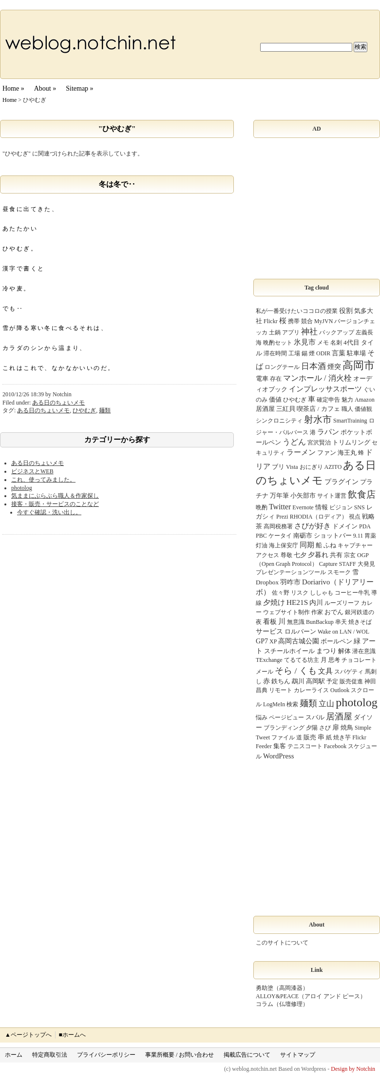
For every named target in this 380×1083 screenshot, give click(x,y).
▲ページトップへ (28, 1034)
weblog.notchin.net (254, 1068)
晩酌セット (277, 342)
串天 (341, 622)
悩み (261, 717)
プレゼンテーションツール (291, 572)
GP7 (262, 641)
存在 (276, 378)
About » (45, 88)
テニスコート (305, 746)
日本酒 (313, 366)
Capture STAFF (337, 564)
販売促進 (351, 681)
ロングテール (282, 367)
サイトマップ (297, 1054)
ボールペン (336, 641)
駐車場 (356, 353)
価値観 (363, 409)
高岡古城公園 (298, 641)
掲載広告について (247, 1054)
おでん (333, 612)
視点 (355, 516)
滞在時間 (275, 353)
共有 (336, 555)
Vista (292, 467)
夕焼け (274, 602)
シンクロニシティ (279, 420)
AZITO (333, 467)
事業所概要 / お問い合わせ (179, 1054)
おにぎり (311, 467)
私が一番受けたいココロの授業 (297, 311)
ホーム (13, 1054)
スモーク (339, 572)
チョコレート (359, 660)
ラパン (328, 431)
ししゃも (321, 592)
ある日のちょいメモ (58, 402)
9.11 (358, 535)
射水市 (318, 419)
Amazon (365, 399)
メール (264, 671)
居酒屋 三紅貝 (275, 408)
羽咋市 (290, 582)
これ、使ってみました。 (43, 479)
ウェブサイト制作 (286, 612)
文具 (325, 671)
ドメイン (345, 526)
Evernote (302, 507)
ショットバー (333, 535)
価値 (275, 399)
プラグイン (341, 481)
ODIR (323, 353)
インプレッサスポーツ (325, 389)
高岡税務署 (278, 526)
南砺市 (302, 535)
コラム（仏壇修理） (282, 1004)
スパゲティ (348, 671)
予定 (332, 681)
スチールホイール (289, 651)
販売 (310, 737)
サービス (269, 631)
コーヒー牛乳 (352, 592)
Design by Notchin (353, 1068)
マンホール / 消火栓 (317, 378)
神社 (309, 331)
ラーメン (301, 452)
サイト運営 (331, 495)
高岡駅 (315, 681)
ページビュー (286, 717)
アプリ (291, 332)
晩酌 (261, 507)
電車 (262, 378)
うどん (294, 442)
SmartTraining (350, 420)
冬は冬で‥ (117, 184)
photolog (21, 487)
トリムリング (351, 442)
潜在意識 (364, 651)
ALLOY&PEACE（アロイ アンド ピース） (311, 996)
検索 (292, 704)
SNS (359, 507)
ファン (326, 452)
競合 (307, 321)
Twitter (280, 507)
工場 (294, 353)
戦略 (368, 516)
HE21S (297, 602)
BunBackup (320, 622)
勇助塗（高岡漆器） (282, 988)
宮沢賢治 (319, 442)
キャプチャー (355, 545)
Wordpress (313, 1068)
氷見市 (305, 342)
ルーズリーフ (342, 603)
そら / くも (296, 671)
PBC (261, 535)
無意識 (295, 622)
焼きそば (360, 622)
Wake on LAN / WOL (343, 631)
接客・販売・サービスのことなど (55, 504)
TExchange (269, 660)
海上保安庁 (283, 545)
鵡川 (298, 681)
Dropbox (267, 582)
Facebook (335, 746)
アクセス (267, 555)
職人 (347, 409)
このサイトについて (282, 942)
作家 (317, 612)
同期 (307, 545)
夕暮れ (318, 555)
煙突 (334, 366)
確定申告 (328, 399)
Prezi (282, 516)
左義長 (364, 332)
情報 (321, 507)
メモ (323, 342)
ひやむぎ (84, 410)
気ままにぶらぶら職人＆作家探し (55, 495)
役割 (346, 310)
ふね (329, 545)
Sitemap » (79, 88)
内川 (316, 602)
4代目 (351, 342)
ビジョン (341, 507)
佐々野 (280, 592)
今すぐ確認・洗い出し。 (49, 512)
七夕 (300, 555)
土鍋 (275, 332)
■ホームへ (71, 1034)
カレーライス (311, 690)
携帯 (294, 321)
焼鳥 (347, 727)
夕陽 (312, 727)
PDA (365, 526)
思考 (334, 660)
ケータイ (280, 535)
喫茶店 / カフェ (318, 408)
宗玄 (350, 555)
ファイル (283, 737)
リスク (299, 592)
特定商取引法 (49, 1054)
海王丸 (347, 452)
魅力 (347, 399)
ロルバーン (300, 631)
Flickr (271, 321)
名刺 (336, 342)
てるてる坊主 (301, 660)
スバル (314, 717)
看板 (270, 621)
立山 (326, 703)
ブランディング (284, 727)
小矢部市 (303, 495)
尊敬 (286, 555)
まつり (326, 651)
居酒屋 (339, 716)
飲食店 (362, 494)
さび (325, 727)
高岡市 (358, 365)
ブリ (278, 466)
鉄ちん (280, 681)
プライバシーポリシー (106, 1054)
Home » (13, 88)
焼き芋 (342, 737)
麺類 (105, 410)
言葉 (338, 353)
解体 (344, 651)
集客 (279, 746)
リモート (280, 690)
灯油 (261, 545)
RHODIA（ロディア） (319, 516)
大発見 (366, 564)
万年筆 (279, 495)
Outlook (339, 690)
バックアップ (336, 332)
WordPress (278, 756)
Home (9, 100)
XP (273, 641)
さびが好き (312, 526)
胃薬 (370, 535)
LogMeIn (274, 704)
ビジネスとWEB (32, 471)
